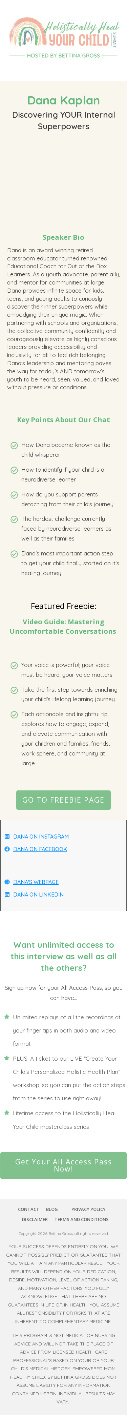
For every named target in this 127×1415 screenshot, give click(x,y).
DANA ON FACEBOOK (40, 849)
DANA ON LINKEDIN (38, 894)
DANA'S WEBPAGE (36, 882)
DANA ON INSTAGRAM (41, 836)
